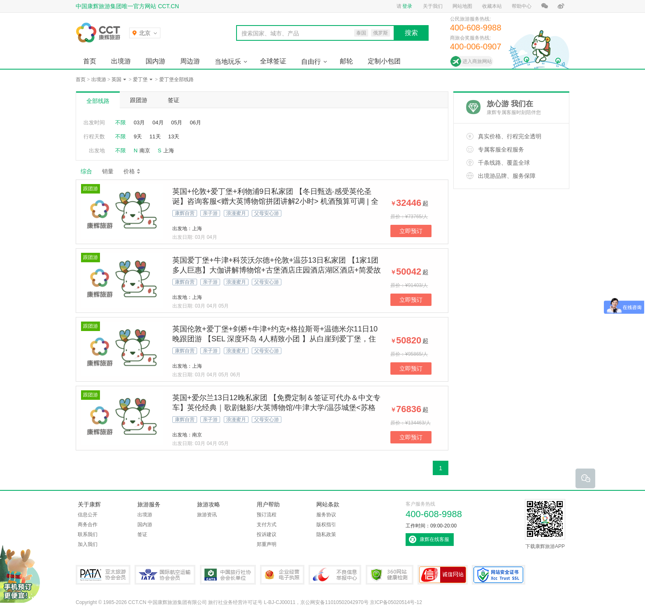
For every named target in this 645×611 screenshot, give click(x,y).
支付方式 (266, 524)
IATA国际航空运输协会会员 (165, 575)
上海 (168, 150)
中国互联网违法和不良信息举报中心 (335, 575)
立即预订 (410, 231)
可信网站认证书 (443, 575)
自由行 (311, 61)
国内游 (155, 61)
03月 (139, 122)
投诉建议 (266, 534)
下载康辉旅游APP (545, 524)
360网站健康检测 (389, 575)
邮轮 (346, 61)
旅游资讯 (207, 515)
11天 (154, 136)
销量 (108, 171)
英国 (116, 79)
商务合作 (87, 524)
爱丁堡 (140, 79)
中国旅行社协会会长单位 (228, 575)
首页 (89, 61)
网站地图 (462, 6)
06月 (195, 122)
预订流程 (266, 515)
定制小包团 (384, 61)
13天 (173, 136)
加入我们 (87, 544)
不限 (120, 122)
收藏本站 (492, 6)
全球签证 (273, 61)
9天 (138, 136)
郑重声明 (266, 544)
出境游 (121, 61)
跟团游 (138, 100)
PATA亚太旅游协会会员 (103, 575)
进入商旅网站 (477, 61)
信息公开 (87, 515)
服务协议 (326, 515)
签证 (173, 100)
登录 (407, 6)
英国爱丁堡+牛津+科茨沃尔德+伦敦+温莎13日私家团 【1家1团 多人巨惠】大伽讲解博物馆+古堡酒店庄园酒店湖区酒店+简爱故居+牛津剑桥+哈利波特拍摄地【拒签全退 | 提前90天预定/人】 (276, 270)
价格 (132, 171)
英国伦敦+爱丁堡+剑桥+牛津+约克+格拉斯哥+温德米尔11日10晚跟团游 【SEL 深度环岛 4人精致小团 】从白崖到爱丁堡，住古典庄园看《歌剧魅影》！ (275, 339)
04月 (157, 122)
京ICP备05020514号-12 (396, 602)
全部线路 (97, 101)
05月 (176, 122)
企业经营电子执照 (282, 575)
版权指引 (326, 524)
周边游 (190, 61)
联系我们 (87, 534)
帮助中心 (521, 6)
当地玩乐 (228, 61)
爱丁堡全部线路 (176, 79)
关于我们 (433, 6)
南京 (144, 150)
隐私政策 (326, 534)
